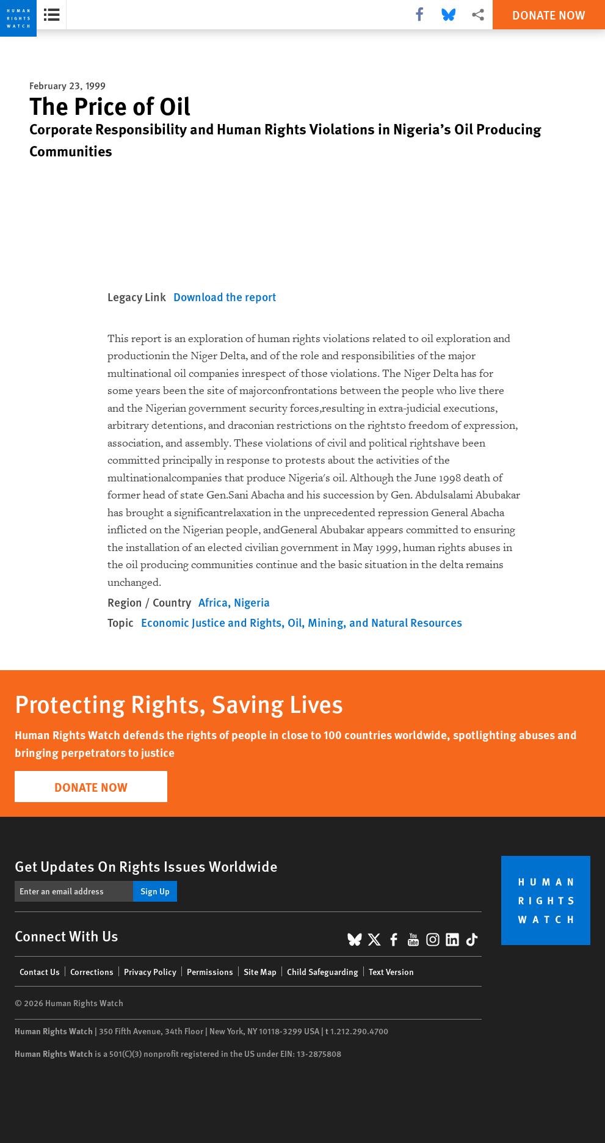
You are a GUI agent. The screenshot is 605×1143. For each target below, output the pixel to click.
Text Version (391, 971)
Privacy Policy (150, 971)
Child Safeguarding (322, 971)
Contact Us (40, 971)
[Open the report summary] (52, 14)
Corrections (92, 971)
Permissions (210, 971)
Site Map (260, 971)
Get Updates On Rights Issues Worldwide (146, 865)
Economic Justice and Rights (211, 622)
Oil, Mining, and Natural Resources (375, 622)
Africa (213, 602)
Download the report (224, 296)
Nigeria (252, 602)
